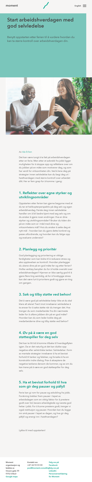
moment (12, 5)
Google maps (12, 477)
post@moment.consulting (38, 468)
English (78, 6)
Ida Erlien (27, 152)
